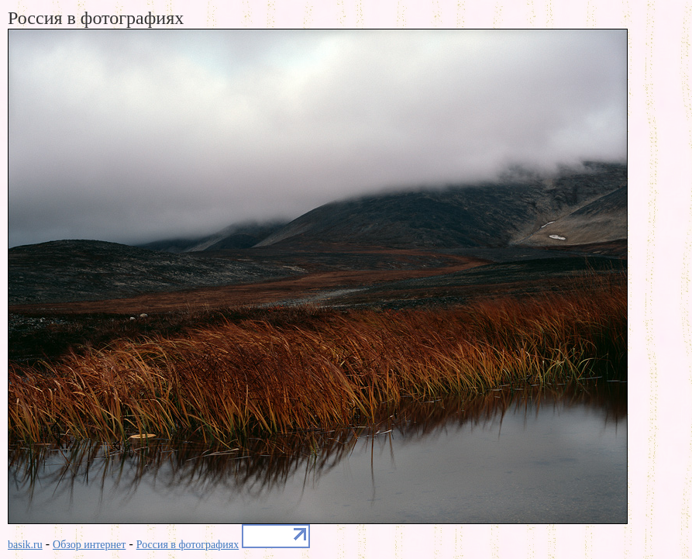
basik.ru (25, 544)
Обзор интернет (89, 544)
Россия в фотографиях (187, 544)
